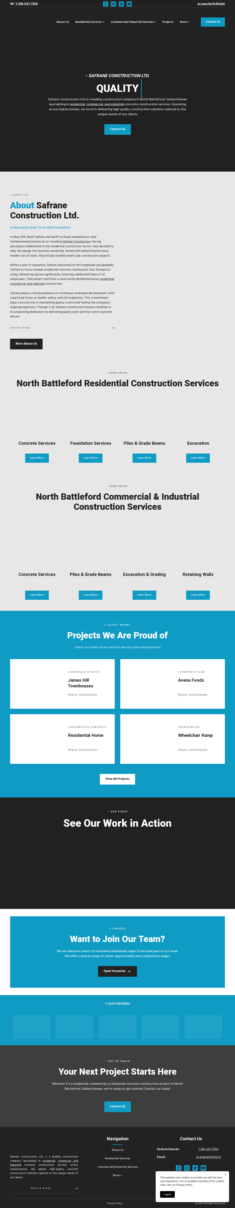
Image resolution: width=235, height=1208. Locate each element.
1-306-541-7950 (208, 1149)
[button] (105, 4)
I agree (167, 1194)
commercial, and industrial (105, 104)
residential (77, 104)
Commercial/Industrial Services (117, 1167)
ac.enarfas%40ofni (208, 1157)
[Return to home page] (28, 22)
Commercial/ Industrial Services (132, 22)
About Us (62, 22)
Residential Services (88, 22)
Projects (167, 22)
